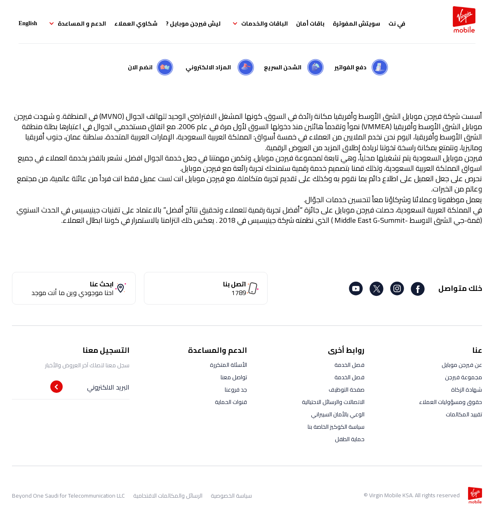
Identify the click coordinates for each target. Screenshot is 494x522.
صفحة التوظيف (347, 389)
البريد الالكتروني (108, 387)
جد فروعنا (236, 389)
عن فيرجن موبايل (462, 364)
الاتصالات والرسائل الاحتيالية (333, 402)
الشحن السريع (282, 67)
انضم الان (140, 67)
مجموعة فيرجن (463, 377)
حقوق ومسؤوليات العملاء (450, 402)
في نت (396, 23)
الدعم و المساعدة (82, 23)
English (28, 23)
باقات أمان (310, 23)
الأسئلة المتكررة (228, 364)
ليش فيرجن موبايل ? (193, 23)
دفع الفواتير (350, 67)
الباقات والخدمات (264, 23)
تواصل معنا (234, 377)
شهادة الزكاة (466, 389)
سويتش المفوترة (356, 23)
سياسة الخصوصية (231, 495)
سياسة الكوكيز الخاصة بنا (336, 426)
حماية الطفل (350, 439)
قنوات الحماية (231, 402)
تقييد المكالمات (464, 414)
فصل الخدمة (349, 364)
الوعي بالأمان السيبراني (338, 414)
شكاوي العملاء (136, 23)
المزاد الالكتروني (208, 67)
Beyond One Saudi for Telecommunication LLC (68, 495)
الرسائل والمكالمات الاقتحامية (167, 495)
